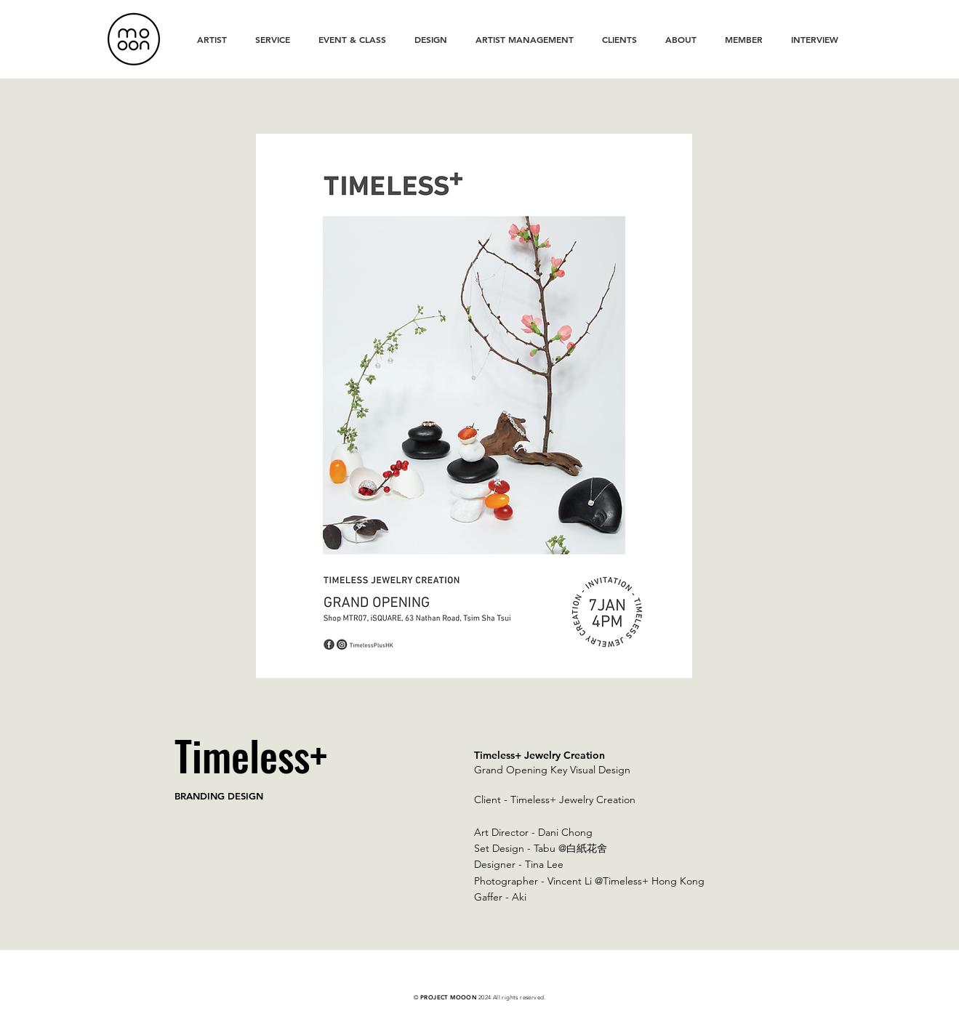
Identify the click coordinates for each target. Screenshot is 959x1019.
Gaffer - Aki (500, 896)
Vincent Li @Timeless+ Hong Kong (626, 880)
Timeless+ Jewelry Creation (572, 799)
